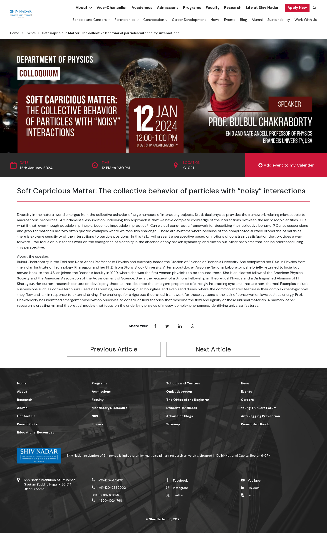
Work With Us (306, 19)
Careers (247, 400)
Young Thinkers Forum (259, 408)
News (215, 19)
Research (232, 7)
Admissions (167, 7)
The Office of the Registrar (187, 400)
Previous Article (113, 349)
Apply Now (297, 7)
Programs (192, 7)
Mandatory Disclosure (109, 408)
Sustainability (278, 19)
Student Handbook (181, 408)
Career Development (189, 19)
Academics (141, 7)
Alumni (257, 19)
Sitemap (173, 424)
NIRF (95, 416)
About (81, 7)
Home (14, 33)
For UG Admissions (105, 495)
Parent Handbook (255, 424)
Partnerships (125, 19)
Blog (243, 19)
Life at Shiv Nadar (262, 7)
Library (97, 424)
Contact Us (26, 416)
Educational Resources (35, 432)
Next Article (213, 349)
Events (229, 19)
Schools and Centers (89, 19)
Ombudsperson (179, 391)
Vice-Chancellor (112, 7)
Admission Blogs (179, 416)
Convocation (153, 19)
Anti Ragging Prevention (260, 416)
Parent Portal (27, 424)
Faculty (213, 7)
